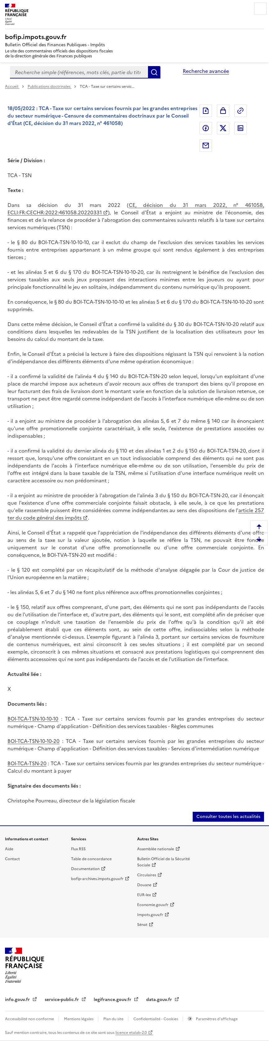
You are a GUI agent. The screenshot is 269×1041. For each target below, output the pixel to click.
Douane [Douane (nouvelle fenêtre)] (144, 885)
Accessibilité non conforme (30, 1019)
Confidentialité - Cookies (156, 1019)
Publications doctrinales (49, 86)
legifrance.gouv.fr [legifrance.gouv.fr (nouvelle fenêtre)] (113, 999)
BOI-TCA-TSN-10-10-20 (33, 741)
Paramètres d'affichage (216, 1019)
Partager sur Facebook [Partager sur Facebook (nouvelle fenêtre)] (206, 128)
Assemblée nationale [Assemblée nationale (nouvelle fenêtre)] (155, 849)
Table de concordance (91, 859)
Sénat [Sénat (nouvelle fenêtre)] (142, 924)
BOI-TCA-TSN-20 (27, 763)
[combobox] (79, 72)
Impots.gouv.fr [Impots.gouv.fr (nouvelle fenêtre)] (150, 915)
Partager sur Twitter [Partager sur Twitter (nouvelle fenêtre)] (223, 128)
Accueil (12, 86)
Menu (260, 8)
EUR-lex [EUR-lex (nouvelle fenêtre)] (144, 895)
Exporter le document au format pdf (206, 111)
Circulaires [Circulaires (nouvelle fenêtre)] (146, 875)
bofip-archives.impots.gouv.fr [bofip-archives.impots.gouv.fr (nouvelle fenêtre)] (97, 879)
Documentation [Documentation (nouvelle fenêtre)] (85, 869)
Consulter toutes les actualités (228, 816)
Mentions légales (79, 1019)
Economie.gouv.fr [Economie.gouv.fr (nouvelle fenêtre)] (152, 905)
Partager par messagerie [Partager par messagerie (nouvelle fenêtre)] (206, 145)
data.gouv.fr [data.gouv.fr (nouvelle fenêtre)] (159, 999)
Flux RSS (78, 849)
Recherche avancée (206, 71)
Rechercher (154, 72)
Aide (9, 849)
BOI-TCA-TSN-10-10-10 (32, 718)
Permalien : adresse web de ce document (240, 111)
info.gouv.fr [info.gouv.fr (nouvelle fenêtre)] (18, 999)
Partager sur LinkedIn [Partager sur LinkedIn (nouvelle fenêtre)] (240, 128)
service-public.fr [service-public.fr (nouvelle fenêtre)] (62, 999)
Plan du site (113, 1019)
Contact (12, 859)
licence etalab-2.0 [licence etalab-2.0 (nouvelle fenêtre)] (131, 1032)
